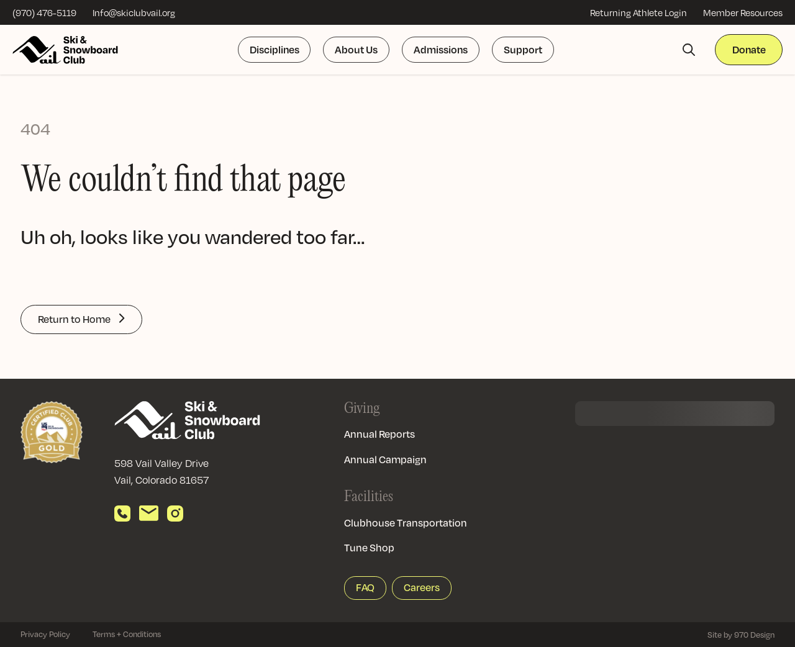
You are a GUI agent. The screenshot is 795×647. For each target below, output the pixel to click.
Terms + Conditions (127, 634)
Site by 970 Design (741, 635)
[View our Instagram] (175, 513)
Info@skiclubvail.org (134, 12)
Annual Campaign (385, 459)
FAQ (365, 587)
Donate (749, 49)
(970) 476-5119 (44, 12)
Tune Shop (369, 547)
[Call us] (122, 513)
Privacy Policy (45, 634)
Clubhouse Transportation (405, 523)
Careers (422, 587)
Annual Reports (379, 434)
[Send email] (148, 513)
